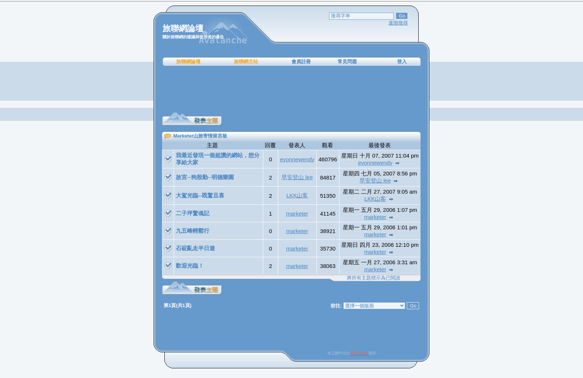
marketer (297, 213)
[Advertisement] (291, 89)
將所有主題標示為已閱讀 (373, 278)
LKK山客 (297, 195)
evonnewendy (297, 159)
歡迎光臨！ (190, 265)
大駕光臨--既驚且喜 (200, 195)
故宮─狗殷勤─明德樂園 (205, 177)
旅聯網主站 (246, 61)
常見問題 (347, 61)
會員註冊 (301, 61)
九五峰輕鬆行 (192, 230)
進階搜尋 (398, 23)
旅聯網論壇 (188, 61)
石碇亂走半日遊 (195, 248)
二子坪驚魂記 (192, 213)
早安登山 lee (297, 177)
